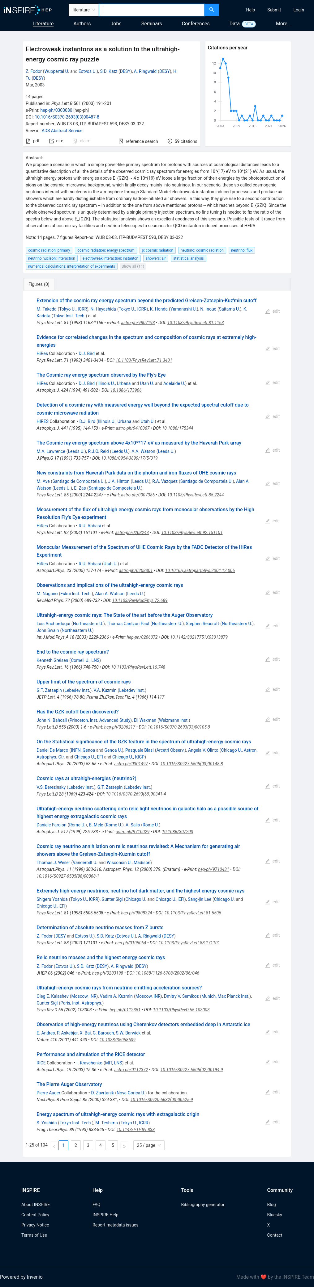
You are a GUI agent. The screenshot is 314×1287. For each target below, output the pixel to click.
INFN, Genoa (83, 750)
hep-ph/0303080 (56, 110)
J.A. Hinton (119, 481)
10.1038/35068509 (117, 1039)
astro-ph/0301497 (131, 763)
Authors (82, 24)
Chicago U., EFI (88, 756)
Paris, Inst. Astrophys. (81, 1003)
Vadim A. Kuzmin (116, 996)
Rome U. (77, 824)
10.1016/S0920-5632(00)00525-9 (162, 1099)
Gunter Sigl (112, 899)
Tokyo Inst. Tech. (69, 315)
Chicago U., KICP (128, 756)
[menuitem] (250, 10)
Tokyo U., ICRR (73, 309)
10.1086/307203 (177, 831)
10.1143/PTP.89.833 (136, 1129)
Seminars (151, 24)
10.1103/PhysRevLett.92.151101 (191, 532)
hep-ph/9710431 (213, 869)
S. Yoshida (47, 1122)
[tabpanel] (157, 723)
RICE (41, 1062)
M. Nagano (47, 593)
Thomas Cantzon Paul (128, 623)
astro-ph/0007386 (138, 494)
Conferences (196, 24)
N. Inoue (208, 309)
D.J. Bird (87, 353)
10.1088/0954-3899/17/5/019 (129, 458)
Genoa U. (113, 750)
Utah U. (147, 383)
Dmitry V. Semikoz (181, 996)
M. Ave (43, 481)
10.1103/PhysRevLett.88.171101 (189, 942)
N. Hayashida (103, 309)
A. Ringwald (145, 71)
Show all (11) (133, 266)
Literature (43, 24)
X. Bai (85, 1032)
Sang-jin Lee (199, 899)
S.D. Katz (108, 71)
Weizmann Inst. (174, 720)
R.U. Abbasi (90, 525)
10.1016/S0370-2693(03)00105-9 (179, 727)
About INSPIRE (35, 1204)
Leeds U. (76, 451)
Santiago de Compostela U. (78, 481)
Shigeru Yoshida (52, 899)
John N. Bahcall (52, 720)
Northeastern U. (88, 623)
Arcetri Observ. (170, 750)
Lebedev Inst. (77, 690)
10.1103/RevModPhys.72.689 (140, 600)
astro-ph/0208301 (136, 570)
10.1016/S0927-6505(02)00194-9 (192, 1069)
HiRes (42, 353)
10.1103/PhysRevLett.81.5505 (193, 912)
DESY (125, 71)
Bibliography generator (202, 1204)
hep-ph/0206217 (119, 727)
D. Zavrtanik (102, 1092)
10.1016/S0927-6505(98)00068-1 (68, 876)
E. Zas (80, 488)
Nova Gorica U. (131, 1092)
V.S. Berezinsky (51, 787)
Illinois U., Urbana (114, 383)
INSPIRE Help (105, 1214)
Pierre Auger (48, 1092)
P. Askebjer (67, 1032)
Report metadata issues (115, 1224)
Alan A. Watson (109, 593)
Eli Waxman (145, 720)
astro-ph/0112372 (131, 1069)
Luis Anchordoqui (53, 623)
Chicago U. (136, 899)
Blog (271, 1204)
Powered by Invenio (21, 1277)
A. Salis (133, 824)
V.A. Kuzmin (104, 690)
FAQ (96, 1204)
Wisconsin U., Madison (128, 862)
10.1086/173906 (126, 390)
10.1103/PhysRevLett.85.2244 (195, 494)
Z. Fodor (34, 71)
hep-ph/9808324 (136, 912)
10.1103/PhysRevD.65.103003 (181, 1009)
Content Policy (35, 1214)
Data (235, 24)
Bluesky (274, 1214)
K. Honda (159, 309)
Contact (274, 1235)
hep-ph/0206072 (142, 637)
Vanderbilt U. (85, 862)
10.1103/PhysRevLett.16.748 (138, 667)
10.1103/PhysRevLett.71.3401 (144, 360)
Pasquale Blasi (139, 750)
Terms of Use (34, 1235)
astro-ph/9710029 (132, 831)
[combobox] (151, 10)
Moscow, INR (84, 996)
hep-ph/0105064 (130, 942)
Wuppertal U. (57, 71)
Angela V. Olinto (203, 750)
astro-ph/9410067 (132, 428)
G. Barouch (103, 1032)
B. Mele (96, 824)
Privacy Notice (35, 1224)
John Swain (48, 630)
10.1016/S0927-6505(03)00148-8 (192, 763)
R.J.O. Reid (98, 451)
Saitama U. (229, 309)
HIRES (43, 421)
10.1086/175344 (177, 428)
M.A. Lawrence (51, 451)
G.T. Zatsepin (49, 690)
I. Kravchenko (89, 1062)
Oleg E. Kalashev (52, 996)
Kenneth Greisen (52, 660)
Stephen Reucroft (202, 623)
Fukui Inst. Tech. (76, 593)
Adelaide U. (174, 383)
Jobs (116, 24)
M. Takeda (46, 309)
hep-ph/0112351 (125, 1009)
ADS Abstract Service (62, 130)
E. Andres (46, 1032)
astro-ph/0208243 (132, 532)
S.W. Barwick (128, 1032)
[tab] (44, 284)
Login (298, 9)
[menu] (267, 10)
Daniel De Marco (52, 750)
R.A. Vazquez (165, 481)
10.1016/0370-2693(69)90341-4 (136, 794)
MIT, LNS (113, 1062)
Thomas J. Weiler (53, 862)
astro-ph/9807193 (138, 322)
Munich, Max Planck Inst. (225, 996)
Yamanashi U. (183, 309)
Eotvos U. (88, 71)
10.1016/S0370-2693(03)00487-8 (67, 117)
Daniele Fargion (51, 824)
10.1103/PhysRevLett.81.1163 (195, 322)
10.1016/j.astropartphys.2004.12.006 (200, 570)
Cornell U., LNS (85, 660)
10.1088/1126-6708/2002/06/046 (167, 973)
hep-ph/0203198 (107, 973)
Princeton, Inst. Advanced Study (100, 720)
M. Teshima (106, 1122)
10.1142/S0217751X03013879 (199, 637)
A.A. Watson (143, 451)
